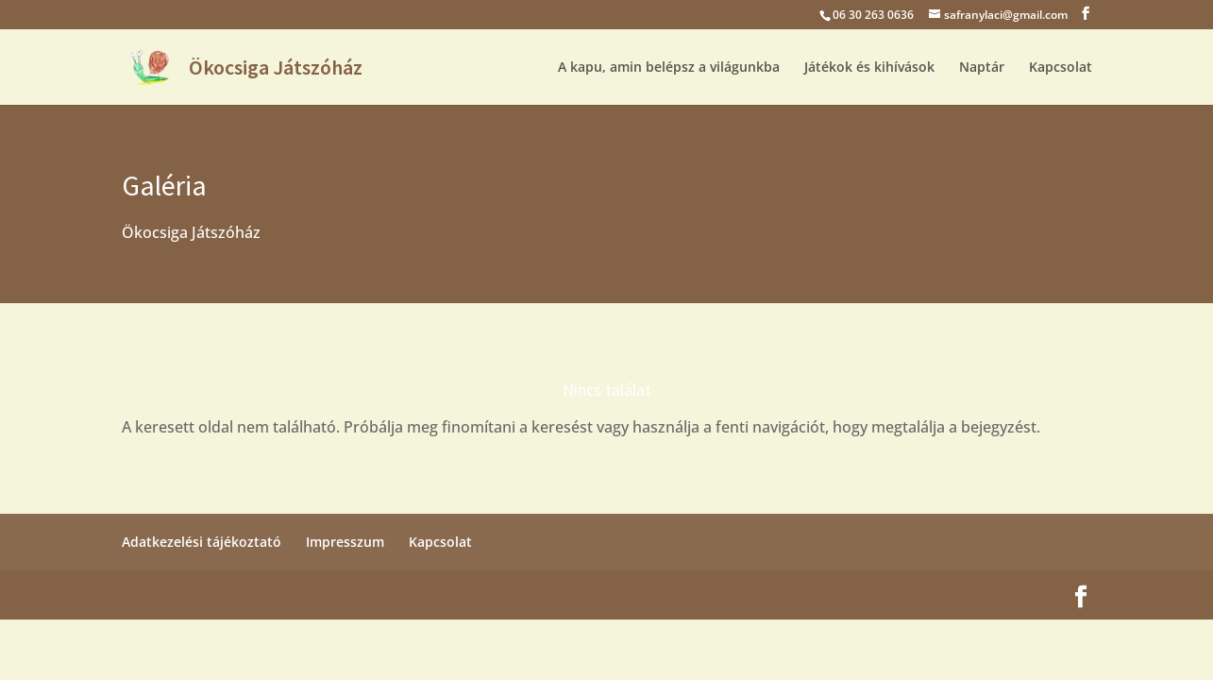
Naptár (981, 68)
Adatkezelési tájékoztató (201, 542)
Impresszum (345, 542)
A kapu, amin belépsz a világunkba (669, 68)
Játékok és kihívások (869, 68)
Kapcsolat (1060, 68)
